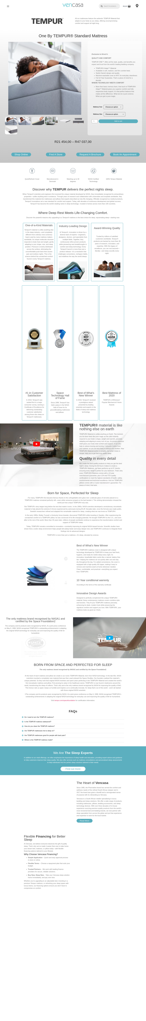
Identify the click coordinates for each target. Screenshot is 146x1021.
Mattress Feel (97, 107)
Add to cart (118, 121)
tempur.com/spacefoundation (64, 700)
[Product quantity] (95, 121)
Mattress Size (97, 114)
